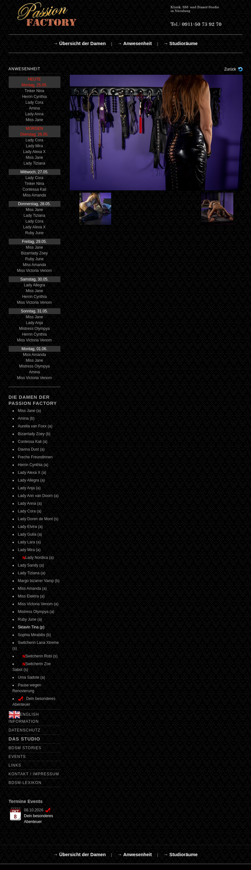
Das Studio (24, 738)
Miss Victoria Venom (34, 270)
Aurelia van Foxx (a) (35, 426)
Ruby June (34, 233)
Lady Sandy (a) (31, 565)
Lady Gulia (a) (30, 534)
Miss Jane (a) (29, 410)
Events (17, 756)
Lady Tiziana (34, 163)
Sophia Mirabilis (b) (34, 635)
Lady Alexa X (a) (32, 472)
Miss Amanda (34, 195)
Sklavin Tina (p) (31, 627)
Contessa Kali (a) (33, 441)
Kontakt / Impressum (34, 774)
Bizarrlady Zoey (34, 253)
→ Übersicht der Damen (79, 43)
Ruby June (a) (30, 619)
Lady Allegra (34, 285)
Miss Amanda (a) (32, 588)
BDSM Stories (25, 748)
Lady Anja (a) (29, 488)
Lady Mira (34, 146)
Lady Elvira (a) (30, 526)
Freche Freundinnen (35, 457)
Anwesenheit (24, 69)
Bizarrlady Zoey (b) (34, 434)
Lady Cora (34, 102)
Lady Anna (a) (30, 503)
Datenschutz (24, 730)
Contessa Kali (34, 189)
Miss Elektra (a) (31, 596)
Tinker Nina (34, 91)
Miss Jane (34, 120)
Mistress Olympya (34, 328)
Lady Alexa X (34, 151)
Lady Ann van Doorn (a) (38, 495)
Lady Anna (34, 114)
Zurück (230, 69)
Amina (34, 108)
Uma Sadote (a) (31, 677)
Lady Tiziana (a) (31, 573)
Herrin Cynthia (34, 96)
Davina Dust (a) (31, 449)
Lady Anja (34, 322)
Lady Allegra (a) (31, 480)
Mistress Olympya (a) (36, 611)
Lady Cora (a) (29, 511)
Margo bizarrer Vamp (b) (39, 580)
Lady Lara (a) (29, 542)
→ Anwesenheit (135, 43)
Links (15, 765)
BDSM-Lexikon (25, 782)
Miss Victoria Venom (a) (38, 604)
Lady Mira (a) (29, 550)
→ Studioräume (181, 43)
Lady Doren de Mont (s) (38, 519)
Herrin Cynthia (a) (33, 465)
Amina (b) (26, 418)
